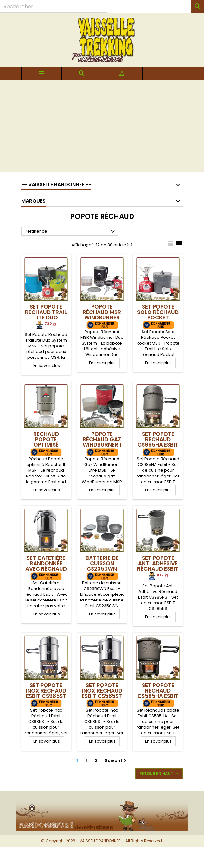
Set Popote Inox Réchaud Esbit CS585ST (102, 690)
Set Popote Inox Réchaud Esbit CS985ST (46, 690)
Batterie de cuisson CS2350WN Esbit (102, 566)
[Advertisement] (102, 127)
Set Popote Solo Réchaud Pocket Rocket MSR (158, 315)
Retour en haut (159, 774)
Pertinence (71, 231)
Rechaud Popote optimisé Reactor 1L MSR (46, 444)
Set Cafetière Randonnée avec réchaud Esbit (46, 566)
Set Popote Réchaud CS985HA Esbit (158, 439)
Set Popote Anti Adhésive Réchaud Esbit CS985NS (158, 566)
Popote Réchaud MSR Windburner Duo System (102, 315)
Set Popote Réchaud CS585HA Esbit (158, 690)
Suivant (116, 761)
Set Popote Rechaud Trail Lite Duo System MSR (46, 315)
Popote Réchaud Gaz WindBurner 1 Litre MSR (102, 442)
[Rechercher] (53, 6)
